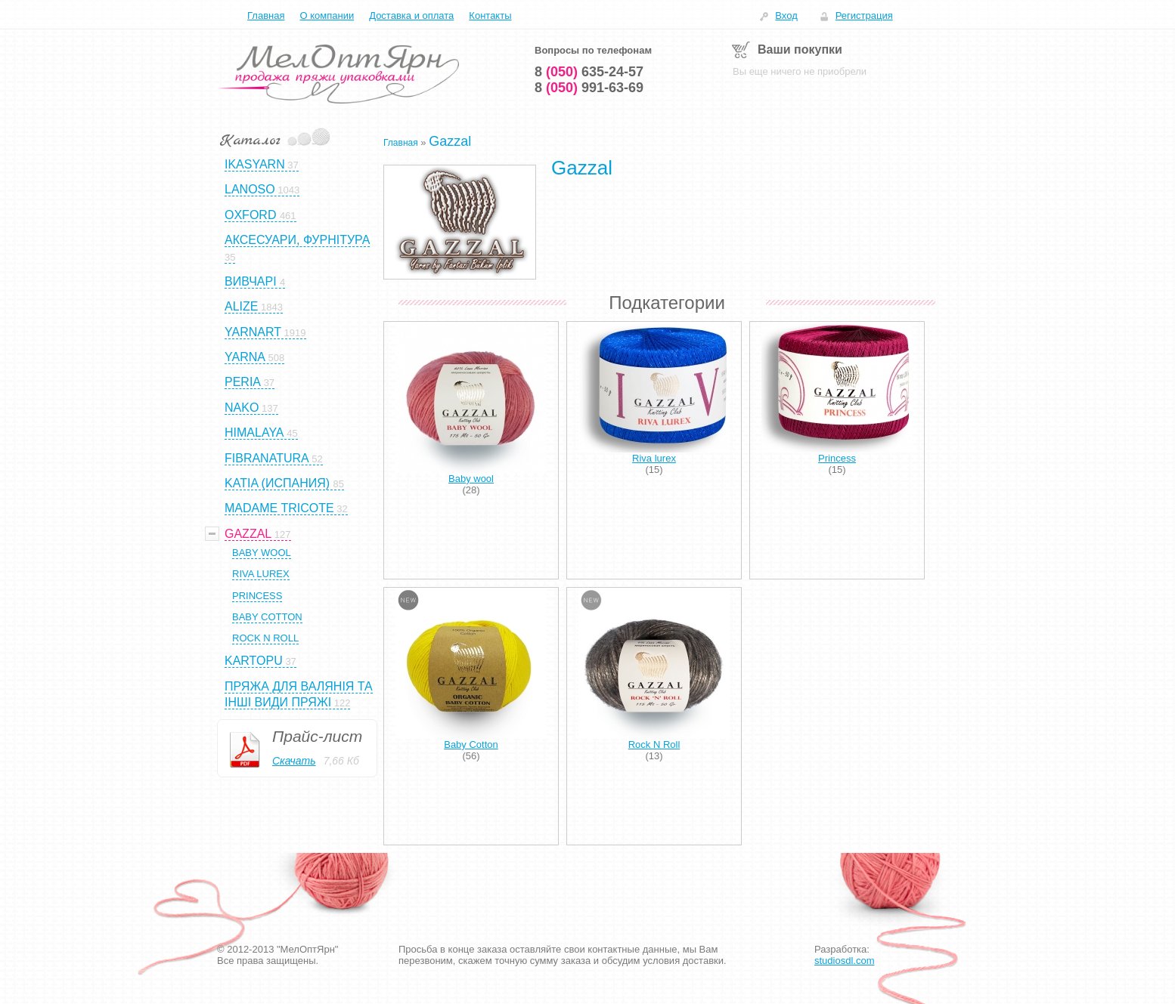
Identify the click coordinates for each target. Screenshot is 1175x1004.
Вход (786, 15)
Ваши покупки (800, 49)
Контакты (490, 15)
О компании (326, 15)
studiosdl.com (844, 960)
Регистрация (864, 15)
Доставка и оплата (411, 15)
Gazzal (450, 141)
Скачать (294, 761)
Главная (265, 15)
